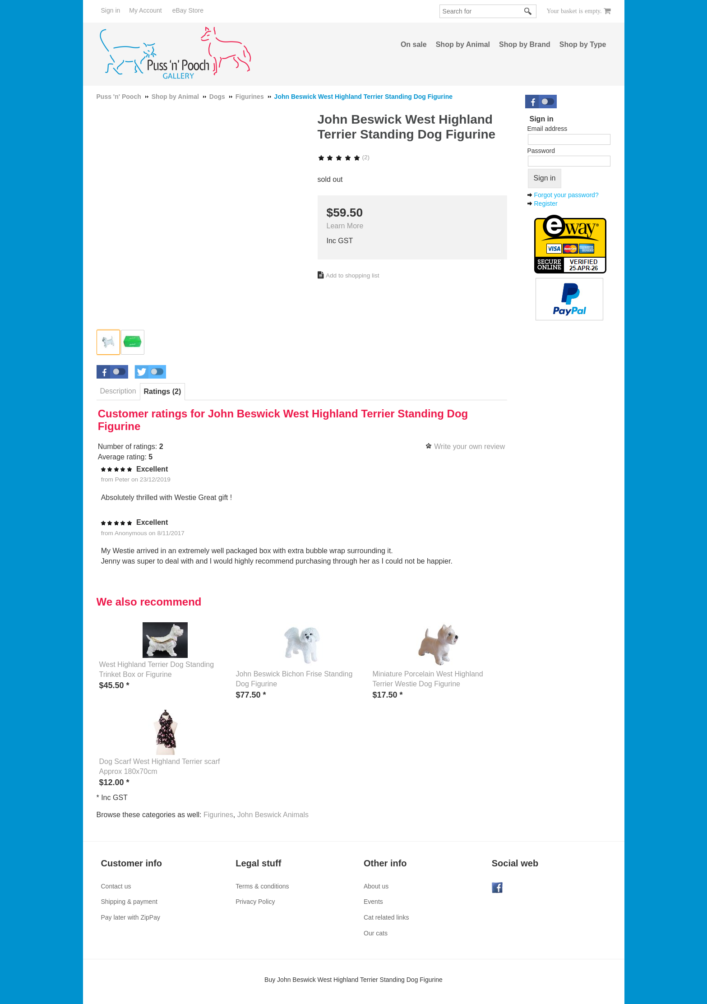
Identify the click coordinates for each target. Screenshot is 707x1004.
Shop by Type (582, 44)
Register (546, 203)
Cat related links (386, 917)
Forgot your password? (566, 195)
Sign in (110, 10)
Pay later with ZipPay (131, 917)
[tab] (118, 391)
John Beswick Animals (273, 815)
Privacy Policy (255, 901)
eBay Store (187, 10)
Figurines (218, 815)
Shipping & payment (129, 901)
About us (376, 886)
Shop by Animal (463, 44)
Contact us (116, 886)
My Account (145, 10)
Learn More (345, 226)
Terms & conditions (262, 886)
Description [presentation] (118, 391)
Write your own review (469, 446)
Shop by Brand (524, 44)
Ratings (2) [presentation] (162, 391)
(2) (344, 157)
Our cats (376, 933)
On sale (414, 44)
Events (373, 901)
